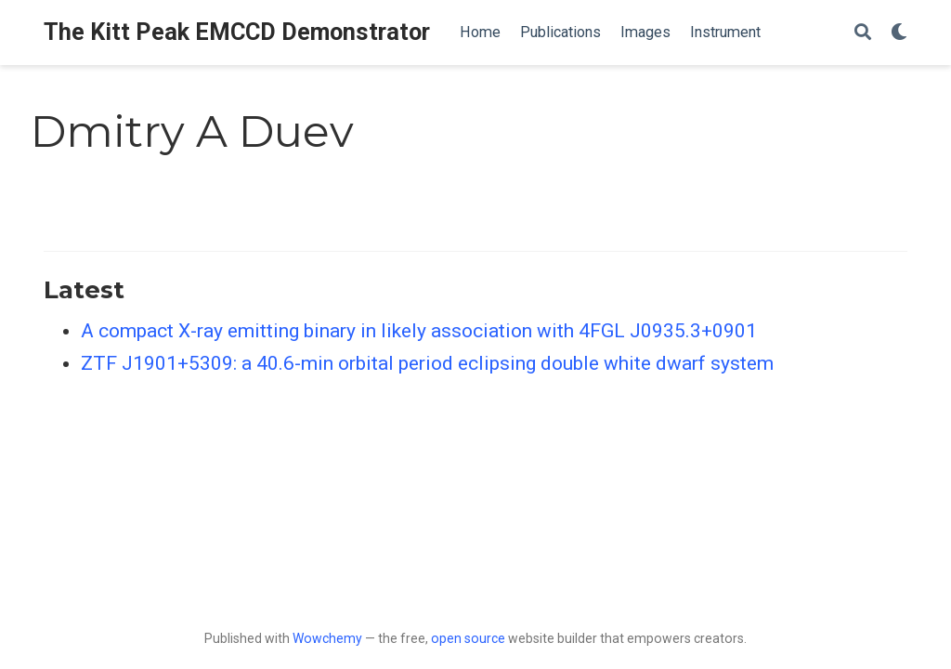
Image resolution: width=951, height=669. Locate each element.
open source (468, 638)
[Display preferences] (899, 33)
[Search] (862, 33)
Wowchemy (327, 638)
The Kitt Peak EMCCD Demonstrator (237, 32)
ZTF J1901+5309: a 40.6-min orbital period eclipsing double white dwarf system (427, 363)
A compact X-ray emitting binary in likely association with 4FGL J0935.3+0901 (419, 331)
